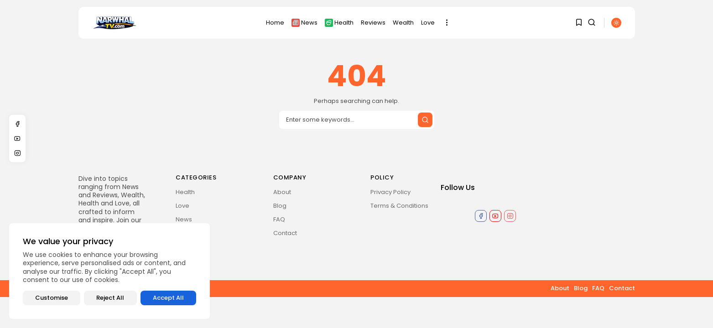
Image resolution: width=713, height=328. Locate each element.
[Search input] (356, 120)
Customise (51, 297)
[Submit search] (425, 120)
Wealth (403, 22)
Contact (285, 233)
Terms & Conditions (399, 205)
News (304, 22)
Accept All (168, 297)
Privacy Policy (390, 192)
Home (275, 22)
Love (428, 22)
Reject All (110, 297)
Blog (279, 205)
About (282, 192)
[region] (109, 271)
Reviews (373, 22)
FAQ (279, 219)
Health (339, 22)
